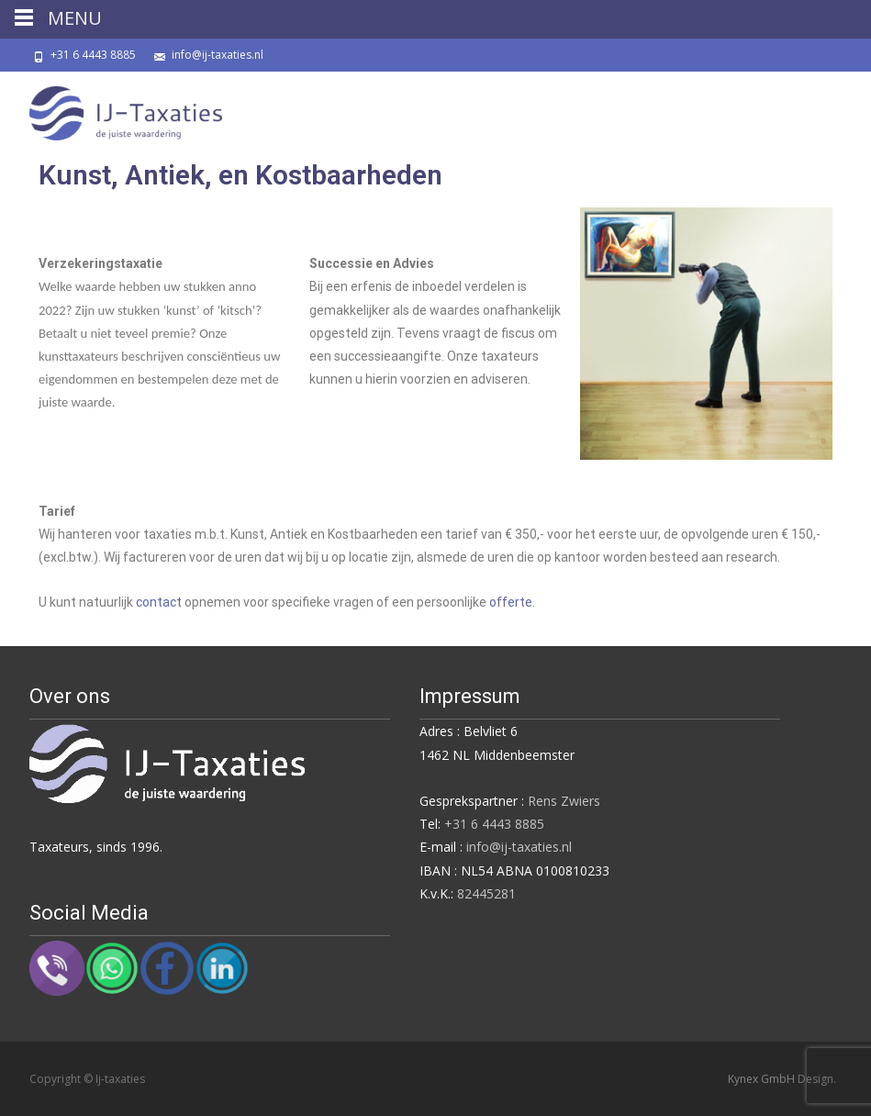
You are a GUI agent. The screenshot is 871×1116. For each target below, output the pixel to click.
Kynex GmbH (763, 1079)
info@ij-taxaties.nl (217, 54)
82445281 (486, 893)
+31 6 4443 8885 (93, 54)
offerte (510, 602)
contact (159, 602)
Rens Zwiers (564, 800)
